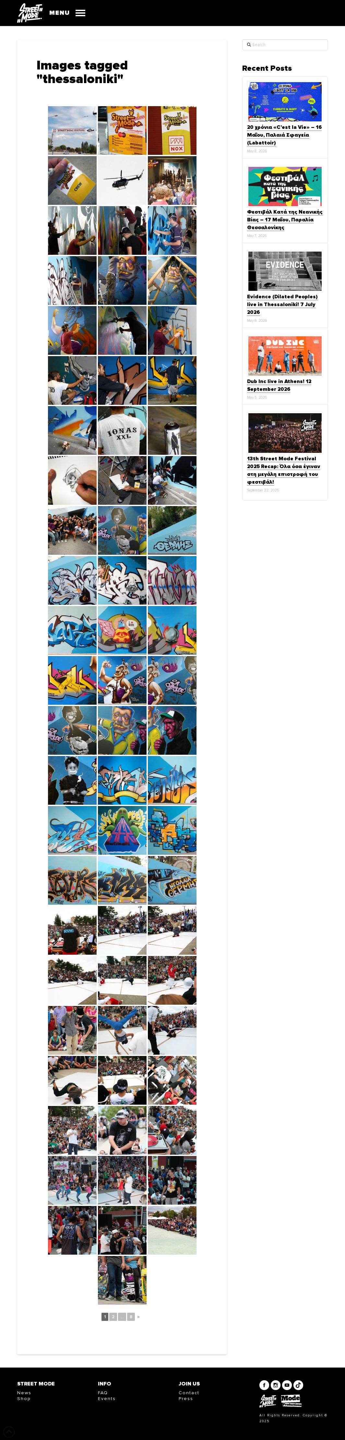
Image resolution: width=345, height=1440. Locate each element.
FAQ (103, 1393)
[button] (64, 13)
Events (107, 1398)
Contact (189, 1393)
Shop (24, 1398)
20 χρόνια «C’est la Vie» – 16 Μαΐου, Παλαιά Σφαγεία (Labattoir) (284, 135)
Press (186, 1398)
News (24, 1393)
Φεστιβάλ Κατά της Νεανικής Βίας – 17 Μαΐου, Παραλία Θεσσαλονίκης (285, 220)
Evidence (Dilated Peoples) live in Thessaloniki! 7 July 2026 (282, 304)
